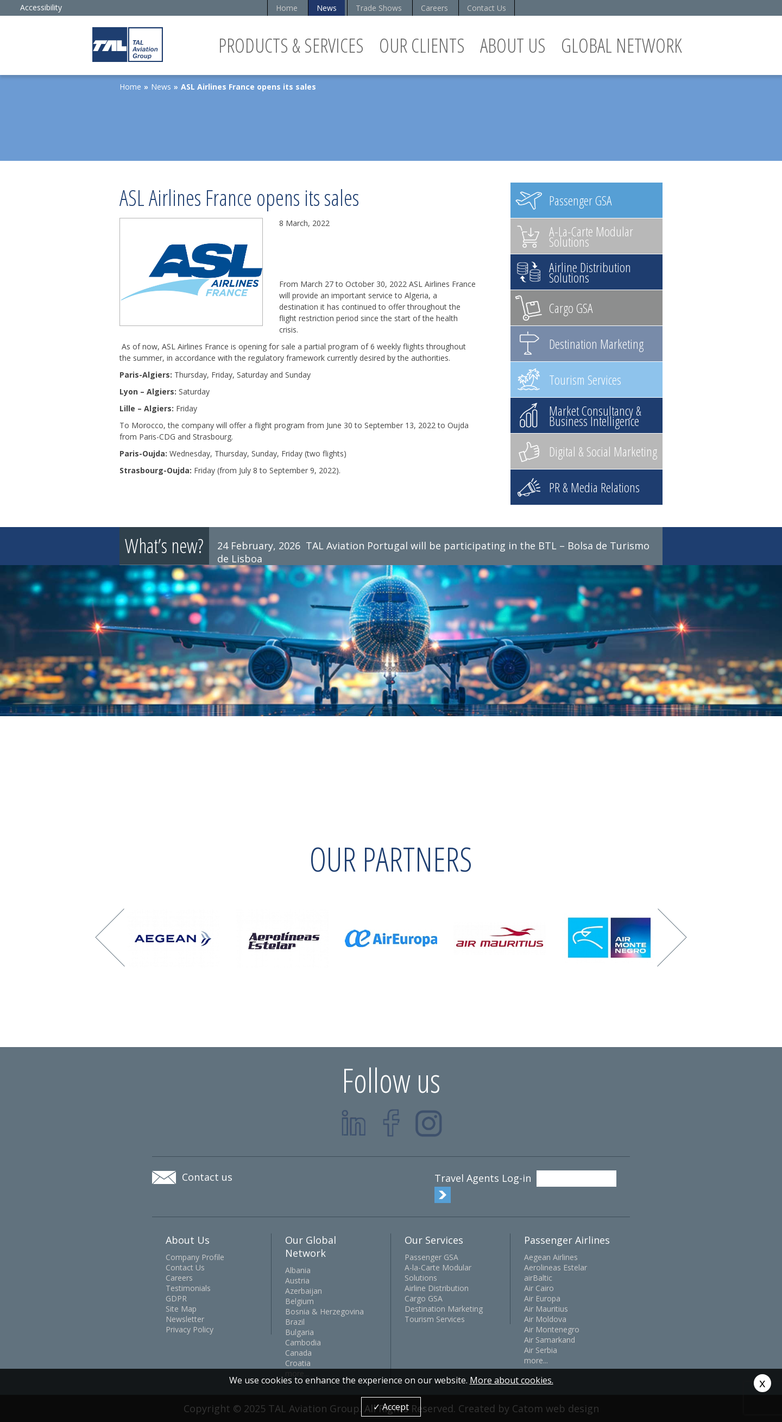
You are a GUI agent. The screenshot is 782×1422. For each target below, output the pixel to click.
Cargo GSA (424, 1298)
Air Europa (542, 1298)
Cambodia (303, 1342)
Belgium (299, 1301)
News (327, 8)
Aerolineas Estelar (555, 1267)
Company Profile (195, 1257)
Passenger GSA (431, 1257)
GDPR (176, 1298)
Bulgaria (299, 1332)
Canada (298, 1353)
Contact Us (486, 8)
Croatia (298, 1363)
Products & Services (291, 45)
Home (287, 8)
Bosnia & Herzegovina (324, 1311)
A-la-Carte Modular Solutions (438, 1272)
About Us (513, 45)
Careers (434, 8)
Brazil (295, 1322)
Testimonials (188, 1288)
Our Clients (422, 45)
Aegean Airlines (551, 1257)
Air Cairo (539, 1288)
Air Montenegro (551, 1329)
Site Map (181, 1309)
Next (672, 938)
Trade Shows (379, 8)
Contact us (207, 1176)
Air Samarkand (549, 1340)
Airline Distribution (437, 1288)
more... (536, 1360)
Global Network (621, 45)
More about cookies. (511, 1380)
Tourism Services (435, 1319)
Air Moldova (545, 1319)
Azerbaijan (303, 1291)
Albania (298, 1270)
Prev (110, 938)
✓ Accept (391, 1407)
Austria (297, 1280)
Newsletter (185, 1319)
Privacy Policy (189, 1329)
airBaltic (538, 1278)
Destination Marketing (444, 1309)
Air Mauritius (546, 1309)
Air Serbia (540, 1350)
